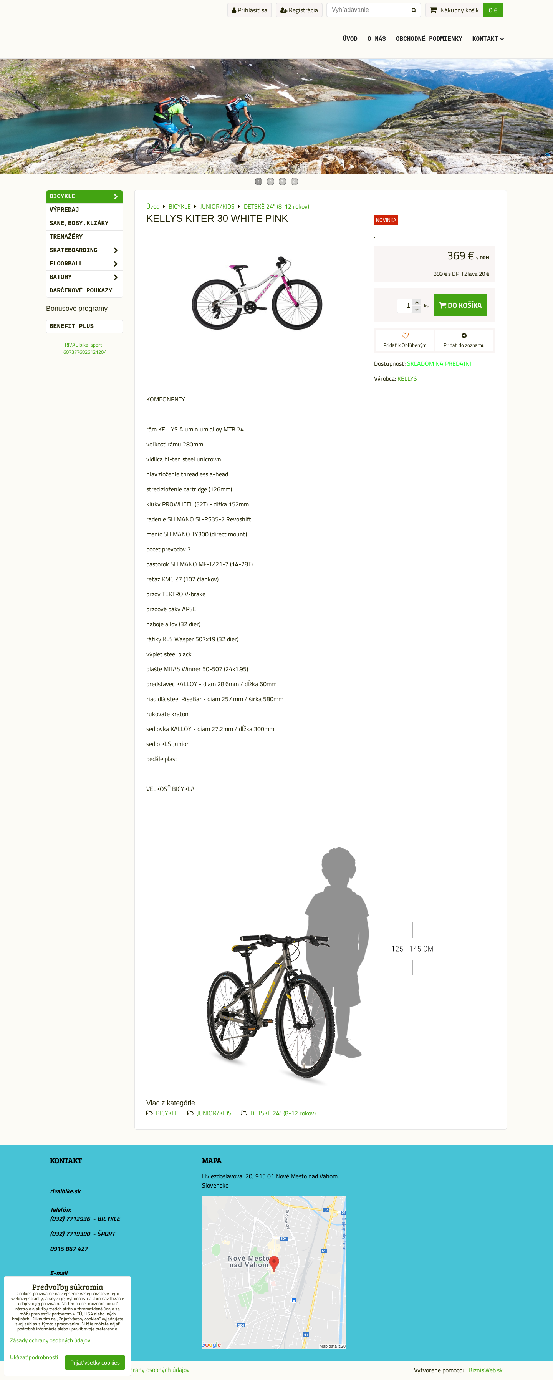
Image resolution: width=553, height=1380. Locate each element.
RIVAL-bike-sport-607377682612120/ (84, 348)
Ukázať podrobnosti (34, 1357)
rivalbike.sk (65, 1191)
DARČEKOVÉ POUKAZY (81, 290)
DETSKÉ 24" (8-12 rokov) (283, 1113)
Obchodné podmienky (429, 39)
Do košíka (460, 304)
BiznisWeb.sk (486, 1370)
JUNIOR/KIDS (214, 1113)
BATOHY (86, 277)
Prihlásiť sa (249, 10)
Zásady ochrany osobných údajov (147, 1369)
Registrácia (299, 10)
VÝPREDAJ (64, 210)
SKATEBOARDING (86, 250)
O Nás (377, 39)
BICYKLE (167, 1113)
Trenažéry (66, 237)
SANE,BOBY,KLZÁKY (79, 223)
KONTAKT (488, 39)
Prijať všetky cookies (95, 1362)
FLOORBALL (86, 263)
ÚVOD (350, 39)
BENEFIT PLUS (72, 326)
